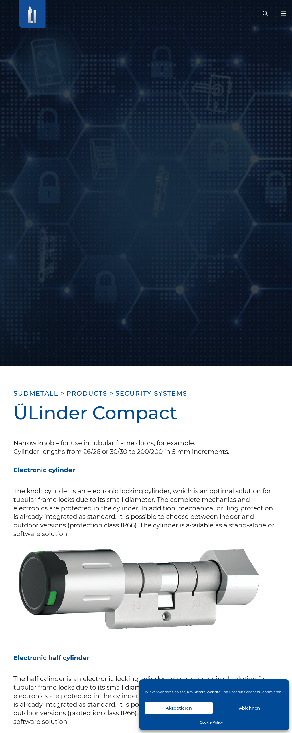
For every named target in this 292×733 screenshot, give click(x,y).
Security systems (151, 393)
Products (86, 393)
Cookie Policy (211, 722)
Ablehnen (249, 708)
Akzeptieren (179, 708)
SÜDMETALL (35, 393)
